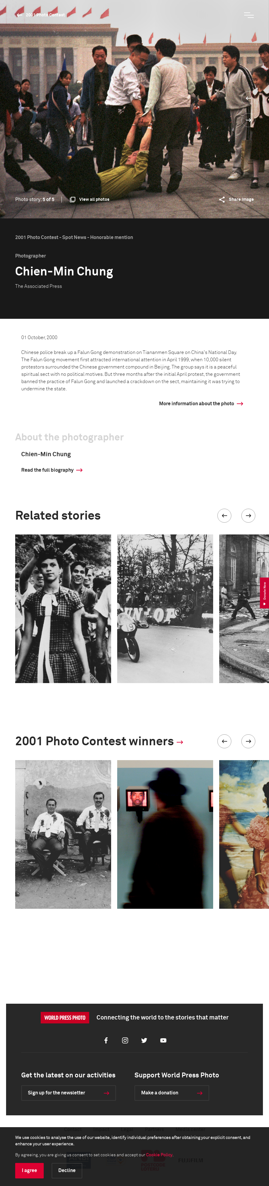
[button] (224, 516)
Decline (67, 1170)
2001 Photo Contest (45, 15)
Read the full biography (47, 470)
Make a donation (159, 1092)
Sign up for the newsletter (56, 1092)
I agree (29, 1170)
